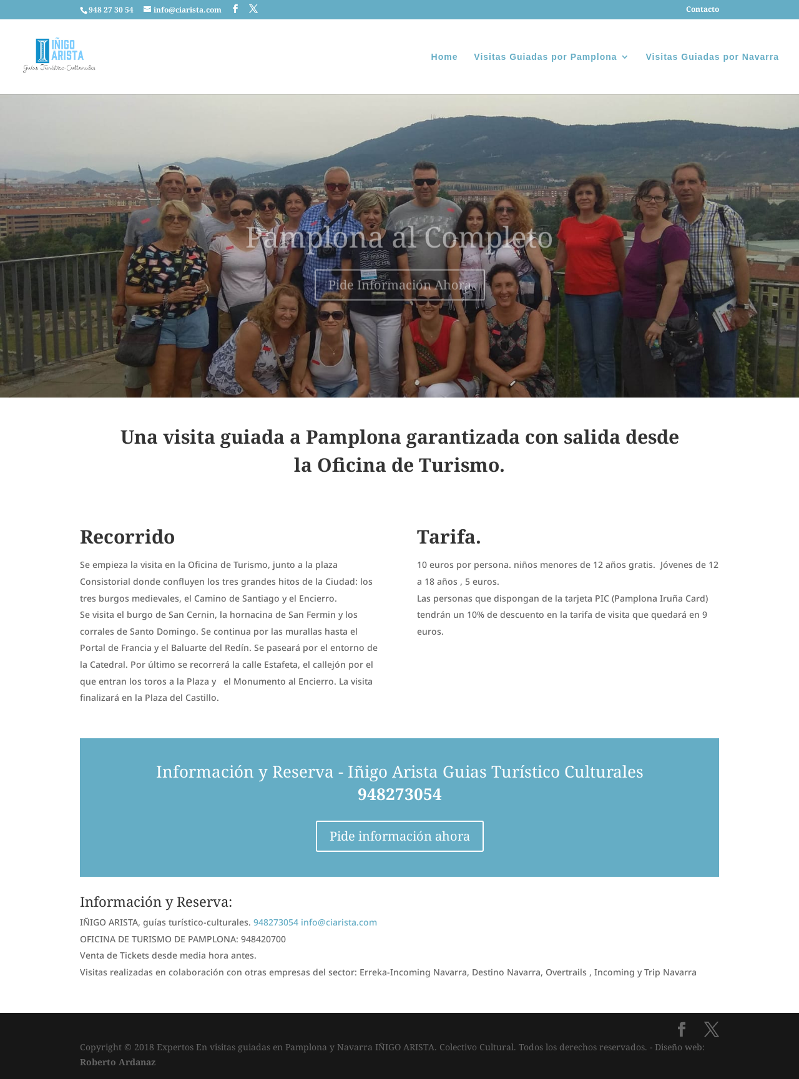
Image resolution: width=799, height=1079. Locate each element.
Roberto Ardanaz (117, 1062)
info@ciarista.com (339, 922)
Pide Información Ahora (399, 294)
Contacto (702, 10)
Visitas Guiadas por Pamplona (545, 57)
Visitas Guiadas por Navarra (713, 57)
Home (444, 57)
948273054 (400, 794)
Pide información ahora (400, 836)
